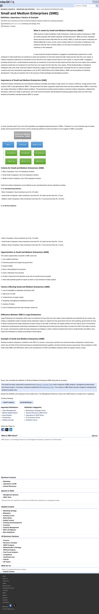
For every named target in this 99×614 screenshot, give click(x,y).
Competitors (7, 554)
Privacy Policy (7, 585)
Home (4, 576)
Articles (6, 559)
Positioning (6, 417)
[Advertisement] (16, 42)
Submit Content (8, 571)
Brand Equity (7, 415)
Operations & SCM (9, 484)
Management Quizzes (10, 495)
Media (4, 592)
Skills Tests (7, 497)
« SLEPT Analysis (8, 402)
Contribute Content (8, 588)
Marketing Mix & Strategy (12, 547)
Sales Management (9, 410)
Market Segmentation (10, 413)
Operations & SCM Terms (35, 415)
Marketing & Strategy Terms (36, 410)
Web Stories (6, 602)
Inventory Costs (8, 515)
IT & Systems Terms (33, 417)
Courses (96, 2)
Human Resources (9, 486)
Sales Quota (7, 518)
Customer (6, 525)
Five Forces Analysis (10, 552)
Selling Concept (8, 420)
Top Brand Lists (9, 557)
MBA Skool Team (16, 23)
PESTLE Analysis (9, 550)
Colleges (5, 590)
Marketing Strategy (10, 511)
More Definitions (9, 532)
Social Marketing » (26, 402)
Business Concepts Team (44, 384)
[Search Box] (85, 5)
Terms (4, 583)
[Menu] (2, 5)
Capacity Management (11, 527)
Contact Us (6, 580)
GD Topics (7, 562)
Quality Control (8, 520)
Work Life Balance (9, 530)
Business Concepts (10, 543)
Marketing (6, 481)
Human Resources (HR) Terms (36, 413)
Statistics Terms (31, 420)
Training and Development (12, 522)
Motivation (7, 513)
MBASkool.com (10, 609)
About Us (95, 435)
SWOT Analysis (8, 545)
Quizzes (5, 595)
